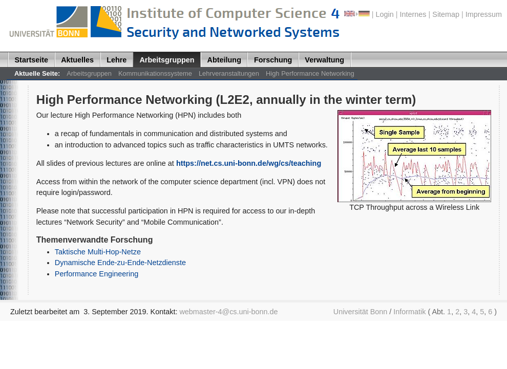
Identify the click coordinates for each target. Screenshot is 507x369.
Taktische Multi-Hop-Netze (98, 252)
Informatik (409, 312)
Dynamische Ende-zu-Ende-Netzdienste (120, 262)
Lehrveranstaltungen (229, 73)
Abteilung (224, 60)
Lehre (116, 60)
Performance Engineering (96, 274)
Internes (413, 14)
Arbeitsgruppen (166, 60)
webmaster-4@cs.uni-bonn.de (228, 312)
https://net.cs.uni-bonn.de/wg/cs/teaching (248, 163)
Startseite (32, 60)
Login (385, 14)
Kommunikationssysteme (155, 73)
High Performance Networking (310, 73)
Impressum (484, 14)
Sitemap (445, 14)
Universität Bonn (360, 312)
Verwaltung (324, 60)
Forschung (273, 60)
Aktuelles (77, 60)
